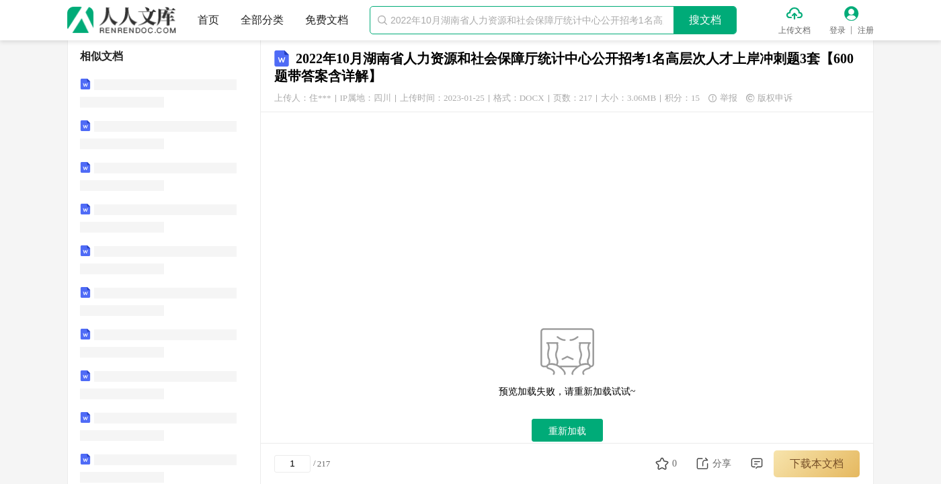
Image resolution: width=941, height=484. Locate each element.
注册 (866, 30)
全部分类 (262, 20)
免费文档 (326, 20)
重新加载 (567, 431)
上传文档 (794, 30)
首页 (208, 20)
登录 (837, 30)
